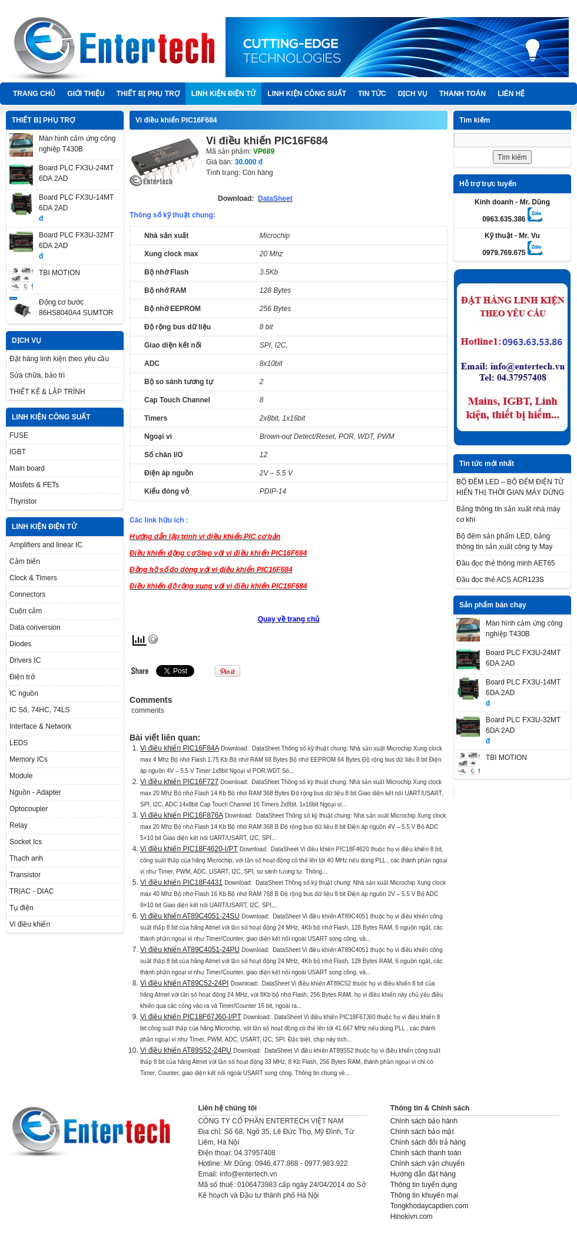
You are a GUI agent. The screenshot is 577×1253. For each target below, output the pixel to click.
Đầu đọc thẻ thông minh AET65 (505, 563)
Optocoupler (28, 809)
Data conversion (35, 627)
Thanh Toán (462, 94)
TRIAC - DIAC (31, 891)
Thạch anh (26, 858)
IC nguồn (23, 693)
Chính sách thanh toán (426, 1153)
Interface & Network (40, 726)
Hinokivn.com (411, 1216)
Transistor (25, 875)
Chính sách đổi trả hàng (428, 1142)
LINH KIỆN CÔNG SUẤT (306, 94)
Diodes (20, 644)
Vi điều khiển (29, 924)
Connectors (27, 594)
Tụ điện (21, 908)
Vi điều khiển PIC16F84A (179, 748)
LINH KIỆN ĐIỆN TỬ (223, 94)
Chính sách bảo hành (423, 1121)
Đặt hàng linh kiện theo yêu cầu (59, 359)
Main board (27, 468)
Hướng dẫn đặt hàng (423, 1174)
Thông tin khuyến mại (424, 1195)
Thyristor (23, 501)
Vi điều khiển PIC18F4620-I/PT (189, 849)
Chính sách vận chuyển (427, 1163)
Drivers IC (25, 660)
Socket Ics (25, 842)
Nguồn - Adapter (35, 792)
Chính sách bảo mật (422, 1132)
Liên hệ (511, 94)
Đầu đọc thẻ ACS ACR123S (500, 580)
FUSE (18, 435)
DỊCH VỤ (412, 94)
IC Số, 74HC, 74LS (39, 710)
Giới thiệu (85, 94)
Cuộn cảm (25, 611)
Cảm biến (24, 561)
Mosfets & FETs (34, 485)
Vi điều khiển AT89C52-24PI (184, 983)
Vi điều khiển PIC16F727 (179, 782)
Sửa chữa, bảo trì (37, 375)
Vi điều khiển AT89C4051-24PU (190, 949)
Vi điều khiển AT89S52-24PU (185, 1050)
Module (20, 776)
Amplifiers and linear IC (45, 545)
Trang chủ (34, 94)
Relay (18, 825)
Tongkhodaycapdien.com (429, 1206)
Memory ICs (28, 759)
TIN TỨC (372, 94)
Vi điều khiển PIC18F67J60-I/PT (190, 1017)
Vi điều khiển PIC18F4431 (181, 882)
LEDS (18, 743)
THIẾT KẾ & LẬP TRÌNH (47, 392)
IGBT (17, 452)
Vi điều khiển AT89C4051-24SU (190, 916)
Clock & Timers (33, 578)
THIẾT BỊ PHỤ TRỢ (148, 94)
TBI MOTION (59, 273)
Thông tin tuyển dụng (423, 1185)
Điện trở (22, 677)
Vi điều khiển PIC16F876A (181, 815)
